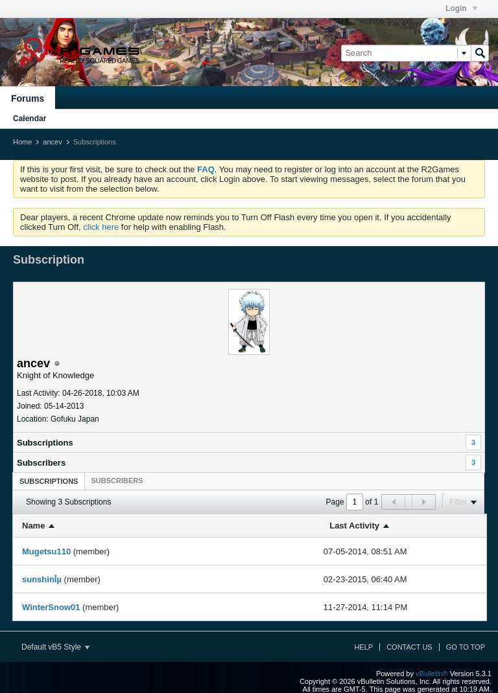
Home (22, 142)
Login (461, 8)
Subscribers (41, 463)
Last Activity (354, 525)
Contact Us (409, 647)
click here (101, 227)
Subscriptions (45, 443)
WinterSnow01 (51, 607)
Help (363, 647)
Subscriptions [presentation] (48, 481)
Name (33, 525)
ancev (52, 142)
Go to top (465, 647)
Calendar (29, 118)
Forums (27, 98)
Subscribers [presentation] (117, 480)
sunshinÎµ (42, 579)
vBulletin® (432, 673)
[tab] (48, 481)
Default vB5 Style (55, 647)
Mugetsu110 (46, 551)
